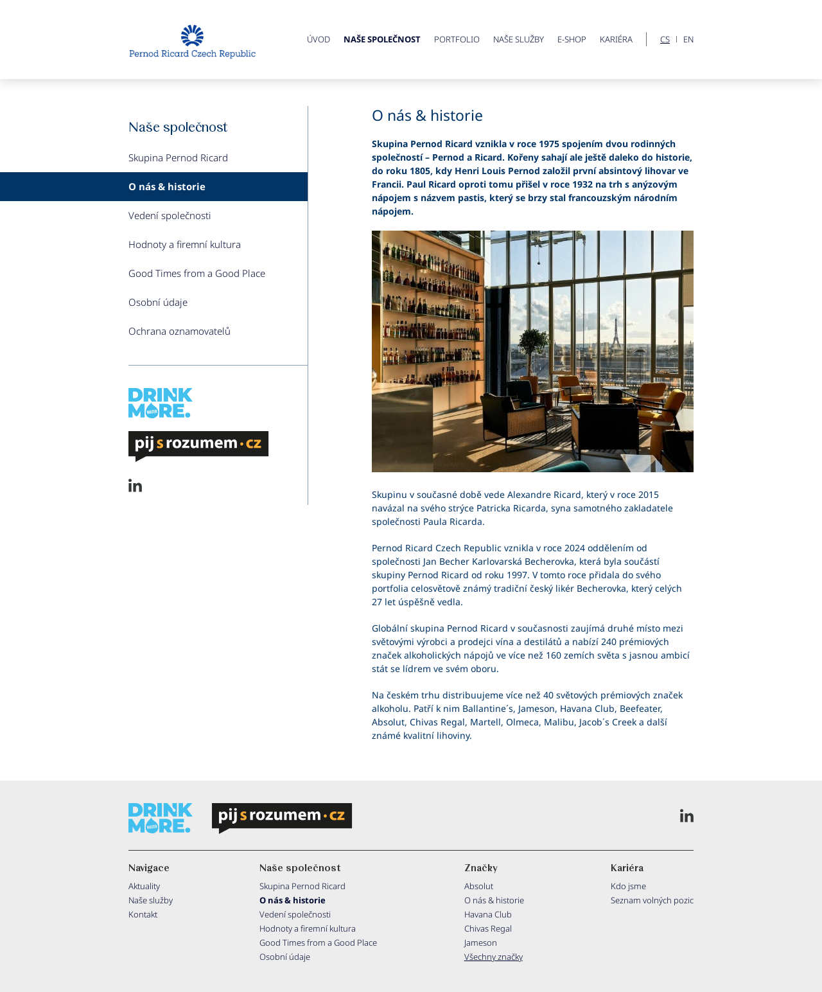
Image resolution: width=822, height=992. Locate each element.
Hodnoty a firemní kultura (184, 244)
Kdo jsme (628, 886)
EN (688, 39)
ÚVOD (318, 39)
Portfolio (457, 39)
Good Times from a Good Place (196, 273)
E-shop (571, 39)
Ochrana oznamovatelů (179, 330)
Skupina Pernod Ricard (178, 157)
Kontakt (142, 914)
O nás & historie (167, 186)
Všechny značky (493, 956)
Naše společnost (382, 39)
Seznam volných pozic (652, 900)
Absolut (478, 886)
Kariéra (616, 39)
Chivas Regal (488, 928)
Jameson (480, 942)
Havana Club (488, 914)
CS (665, 39)
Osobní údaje (158, 302)
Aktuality (144, 886)
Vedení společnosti (169, 215)
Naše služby (518, 39)
